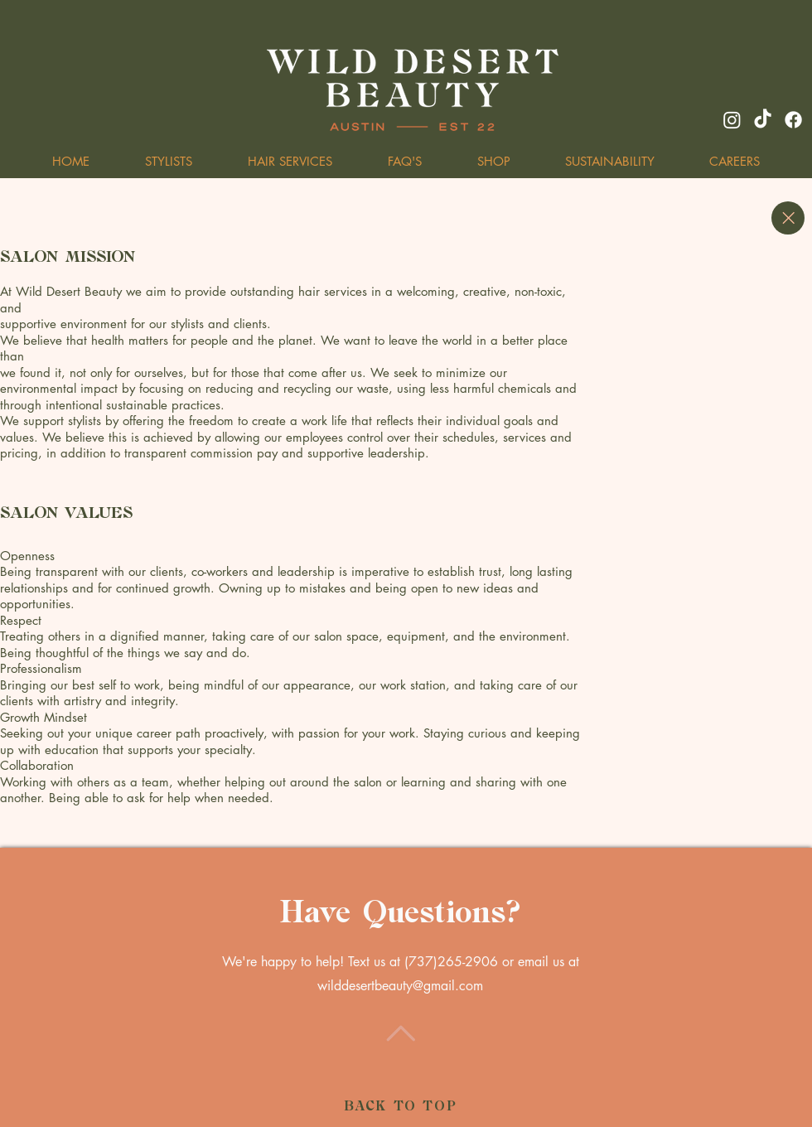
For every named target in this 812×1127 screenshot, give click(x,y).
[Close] (788, 218)
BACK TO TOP (400, 1106)
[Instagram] (732, 120)
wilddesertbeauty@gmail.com (400, 985)
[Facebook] (793, 120)
